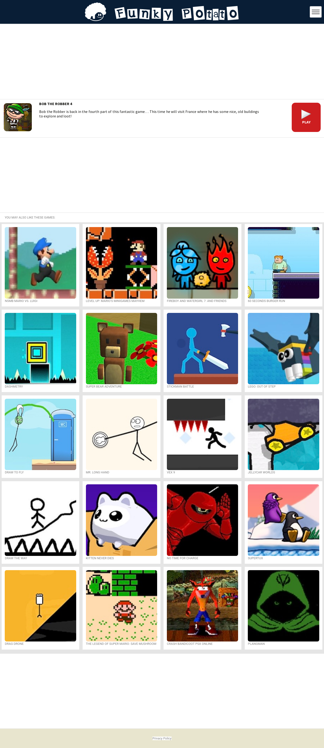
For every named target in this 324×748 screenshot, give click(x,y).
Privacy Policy (161, 738)
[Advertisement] (162, 62)
